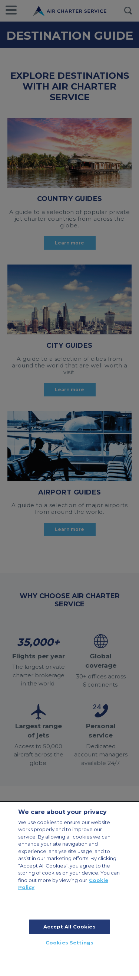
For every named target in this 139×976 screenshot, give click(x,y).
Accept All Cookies (69, 927)
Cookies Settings (69, 943)
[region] (69, 889)
